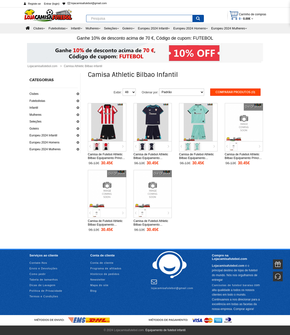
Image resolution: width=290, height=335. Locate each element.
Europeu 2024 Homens (44, 142)
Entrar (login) (52, 3)
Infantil (33, 107)
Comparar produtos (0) (235, 92)
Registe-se (34, 3)
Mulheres (35, 114)
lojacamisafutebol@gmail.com (87, 3)
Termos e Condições (43, 296)
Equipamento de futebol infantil (165, 330)
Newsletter (97, 279)
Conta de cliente (102, 262)
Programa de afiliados (105, 268)
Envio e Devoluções (43, 268)
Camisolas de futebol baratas (232, 284)
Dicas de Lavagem (42, 285)
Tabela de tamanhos (43, 279)
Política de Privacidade (45, 290)
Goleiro (34, 128)
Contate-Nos (38, 262)
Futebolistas (37, 101)
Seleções (35, 121)
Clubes (33, 94)
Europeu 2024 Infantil (43, 135)
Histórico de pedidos (104, 274)
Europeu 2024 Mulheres (45, 149)
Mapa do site (99, 285)
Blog (93, 290)
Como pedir (37, 274)
